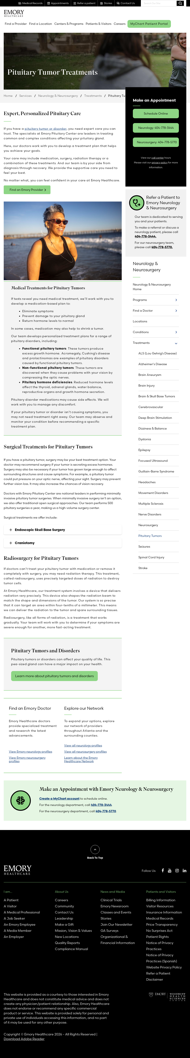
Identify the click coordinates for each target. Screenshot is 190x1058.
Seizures (144, 546)
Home (8, 96)
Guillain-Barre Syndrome (156, 471)
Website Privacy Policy (164, 967)
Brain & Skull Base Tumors (156, 396)
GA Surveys (109, 930)
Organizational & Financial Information (118, 940)
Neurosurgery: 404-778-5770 (157, 142)
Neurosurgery (148, 525)
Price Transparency (162, 924)
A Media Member (18, 930)
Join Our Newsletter (116, 924)
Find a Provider (16, 24)
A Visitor (10, 906)
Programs (140, 300)
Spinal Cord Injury (151, 557)
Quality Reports (67, 943)
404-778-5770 (106, 811)
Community (64, 906)
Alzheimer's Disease (152, 364)
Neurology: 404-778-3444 (156, 128)
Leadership (64, 918)
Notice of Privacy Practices (159, 946)
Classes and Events (116, 912)
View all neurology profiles (83, 745)
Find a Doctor (143, 310)
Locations (140, 321)
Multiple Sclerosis (150, 503)
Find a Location (40, 24)
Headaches (146, 482)
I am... (8, 891)
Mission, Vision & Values (73, 930)
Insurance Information (164, 912)
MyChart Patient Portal (149, 24)
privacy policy (160, 162)
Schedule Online (156, 113)
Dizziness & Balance (152, 428)
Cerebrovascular (150, 407)
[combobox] (163, 3)
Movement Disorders (153, 493)
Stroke (143, 568)
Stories (106, 918)
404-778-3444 (101, 805)
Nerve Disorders (149, 514)
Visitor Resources (159, 906)
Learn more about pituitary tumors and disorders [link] (54, 676)
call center (157, 157)
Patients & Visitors (98, 24)
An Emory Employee (19, 924)
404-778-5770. (162, 247)
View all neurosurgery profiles (85, 751)
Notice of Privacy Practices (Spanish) (161, 958)
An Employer (14, 937)
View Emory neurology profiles (30, 751)
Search (180, 3)
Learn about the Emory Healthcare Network (81, 759)
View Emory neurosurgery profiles (27, 759)
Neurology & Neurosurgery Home (152, 287)
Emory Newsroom (115, 906)
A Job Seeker (14, 918)
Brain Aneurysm (149, 375)
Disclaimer (154, 979)
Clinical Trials (111, 900)
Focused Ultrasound (153, 460)
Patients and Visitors (161, 891)
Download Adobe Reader (24, 1039)
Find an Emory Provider (26, 190)
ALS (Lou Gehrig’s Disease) (157, 353)
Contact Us (64, 912)
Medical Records (159, 918)
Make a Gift (64, 924)
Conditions (141, 332)
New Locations (67, 937)
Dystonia (144, 439)
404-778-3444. (145, 236)
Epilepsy (144, 450)
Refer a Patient (158, 973)
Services (25, 96)
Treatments (93, 96)
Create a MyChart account (59, 798)
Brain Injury (146, 385)
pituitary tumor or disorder (45, 128)
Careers (119, 24)
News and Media (113, 891)
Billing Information (160, 900)
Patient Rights (157, 937)
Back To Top (95, 857)
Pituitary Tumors (150, 536)
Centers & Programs (68, 24)
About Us (61, 891)
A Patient (11, 900)
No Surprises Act (159, 930)
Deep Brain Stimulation (155, 418)
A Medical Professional (22, 912)
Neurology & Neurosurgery (58, 96)
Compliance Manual (71, 949)
